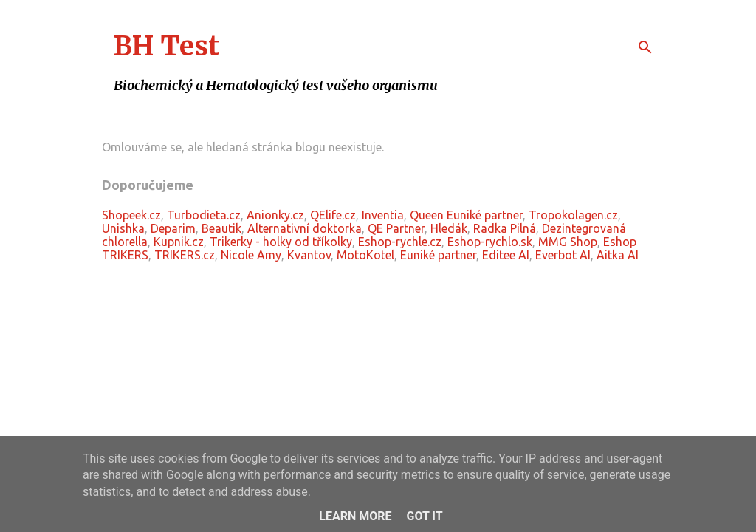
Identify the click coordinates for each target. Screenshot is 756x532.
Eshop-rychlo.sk (489, 241)
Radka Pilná (504, 228)
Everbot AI (563, 255)
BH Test (166, 46)
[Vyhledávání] (645, 47)
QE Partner (396, 228)
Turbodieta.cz (204, 215)
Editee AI (505, 255)
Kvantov (309, 255)
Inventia (383, 215)
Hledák (448, 228)
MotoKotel (365, 255)
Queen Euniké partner (466, 215)
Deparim (173, 228)
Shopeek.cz (131, 215)
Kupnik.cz (179, 241)
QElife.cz (333, 215)
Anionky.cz (275, 215)
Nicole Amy (251, 255)
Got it (424, 516)
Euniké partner (438, 255)
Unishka (123, 228)
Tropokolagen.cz (573, 215)
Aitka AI (618, 255)
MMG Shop (567, 241)
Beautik (221, 228)
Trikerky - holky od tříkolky (281, 241)
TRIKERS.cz (184, 255)
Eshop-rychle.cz (399, 241)
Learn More (355, 516)
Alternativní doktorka (304, 228)
